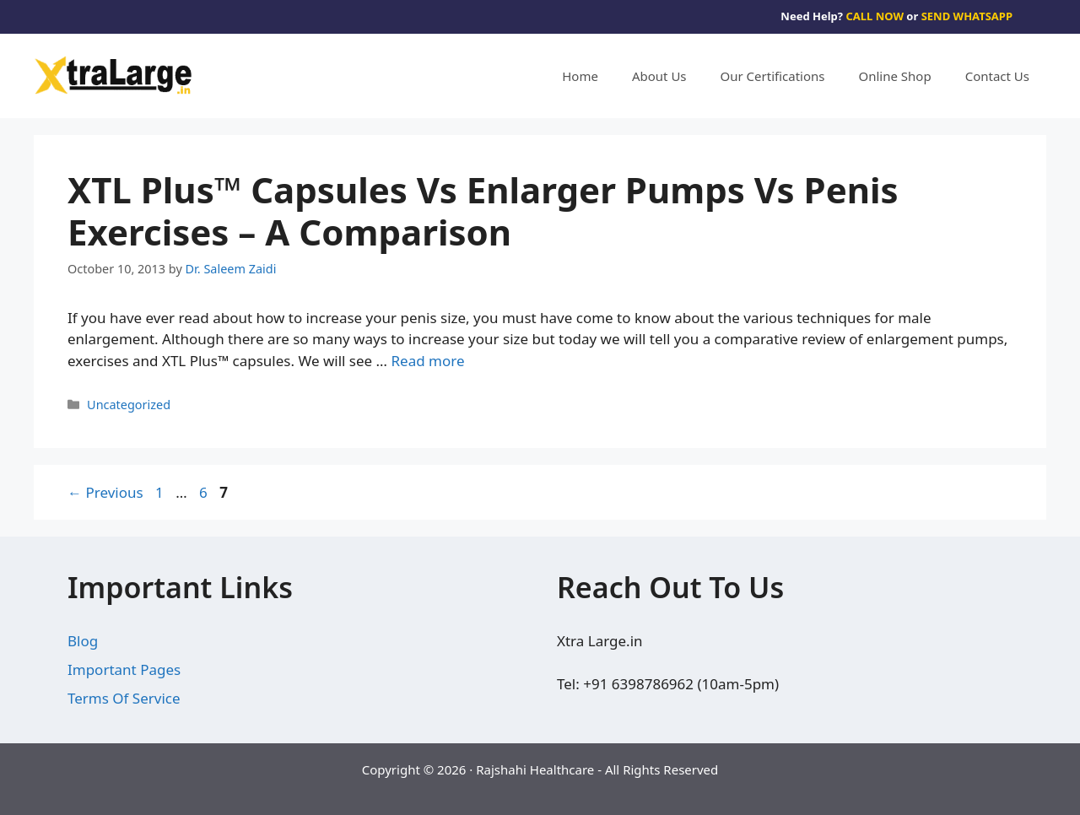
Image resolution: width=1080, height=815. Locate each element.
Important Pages (124, 669)
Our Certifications (773, 75)
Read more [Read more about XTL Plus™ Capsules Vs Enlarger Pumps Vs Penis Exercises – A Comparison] (427, 360)
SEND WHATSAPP (966, 16)
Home (580, 75)
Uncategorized (128, 405)
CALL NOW (874, 16)
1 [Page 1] (161, 492)
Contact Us (997, 75)
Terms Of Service (124, 698)
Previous (105, 492)
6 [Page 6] (205, 492)
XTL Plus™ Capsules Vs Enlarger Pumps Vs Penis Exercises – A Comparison (483, 210)
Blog (83, 640)
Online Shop (895, 75)
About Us (659, 75)
